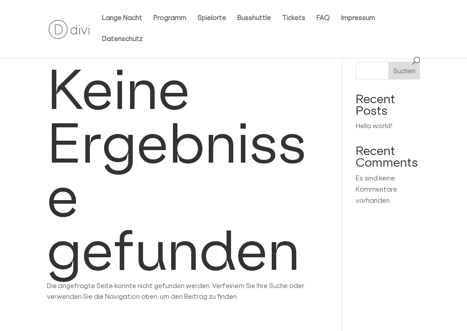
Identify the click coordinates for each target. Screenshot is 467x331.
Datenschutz (122, 39)
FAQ (323, 18)
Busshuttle (254, 18)
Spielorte (212, 18)
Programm (169, 18)
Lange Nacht (122, 18)
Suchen (404, 71)
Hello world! (374, 126)
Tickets (293, 18)
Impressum (358, 18)
